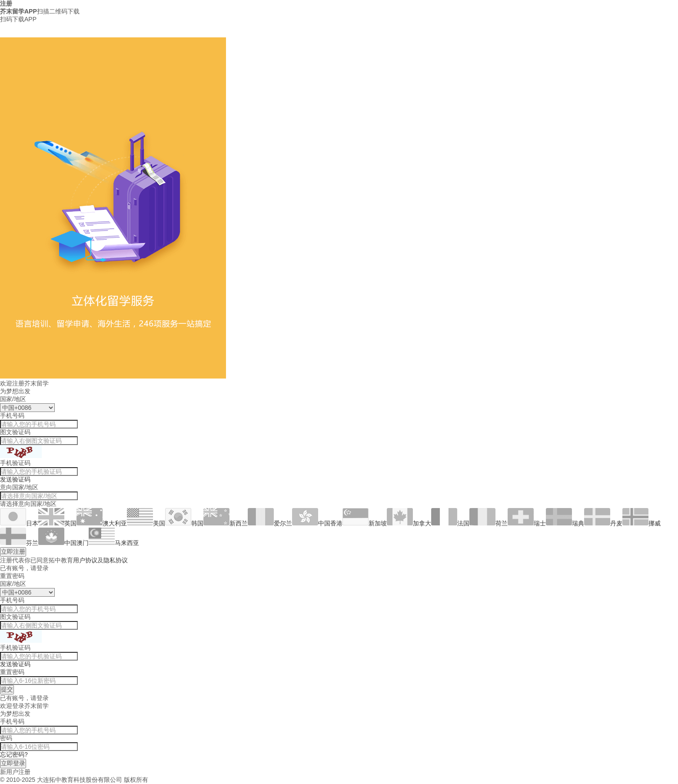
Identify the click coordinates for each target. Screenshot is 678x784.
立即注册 (13, 551)
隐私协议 (115, 560)
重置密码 (12, 671)
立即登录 (13, 763)
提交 (7, 689)
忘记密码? (14, 754)
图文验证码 (15, 432)
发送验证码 (15, 479)
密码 (6, 737)
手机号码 (12, 415)
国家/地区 (13, 398)
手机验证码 (15, 462)
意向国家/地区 (19, 487)
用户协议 (85, 560)
